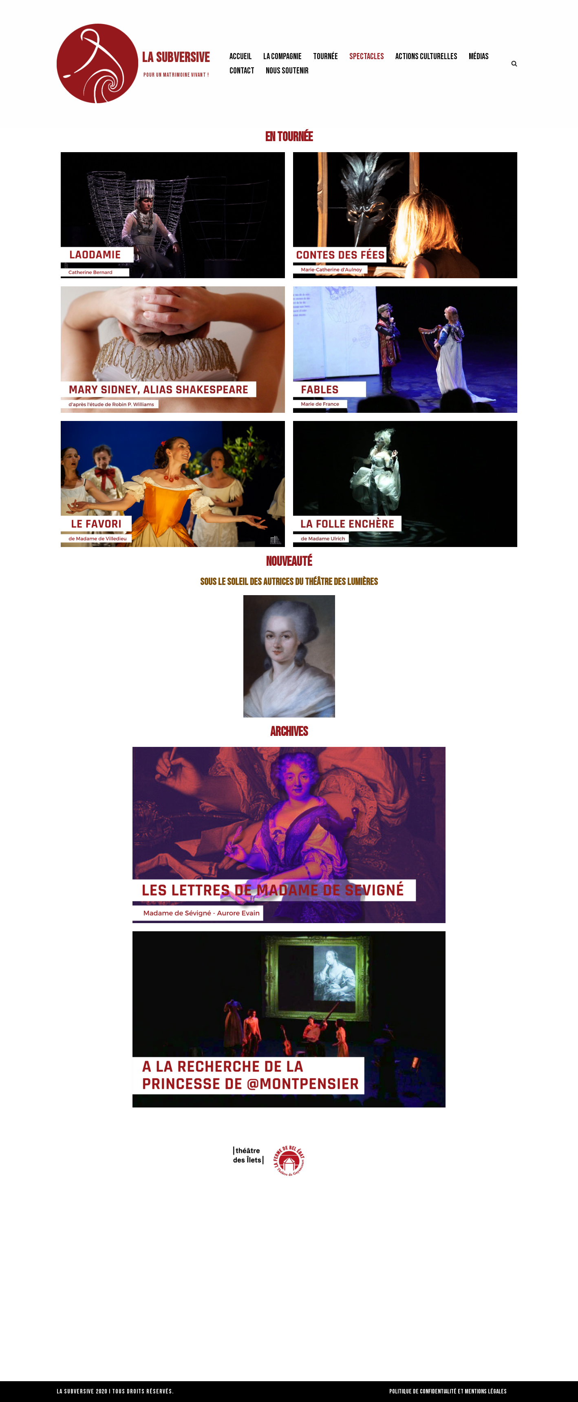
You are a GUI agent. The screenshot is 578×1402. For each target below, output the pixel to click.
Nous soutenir (287, 71)
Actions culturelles (426, 56)
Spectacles (366, 56)
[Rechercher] (514, 63)
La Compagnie (282, 56)
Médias (479, 56)
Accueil (240, 56)
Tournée (325, 56)
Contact (241, 71)
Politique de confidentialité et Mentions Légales (448, 1391)
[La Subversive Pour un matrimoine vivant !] (133, 64)
